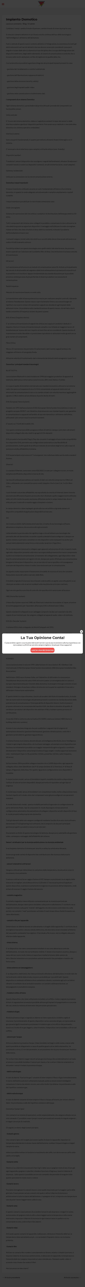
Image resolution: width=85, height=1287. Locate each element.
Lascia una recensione (42, 650)
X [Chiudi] (82, 631)
